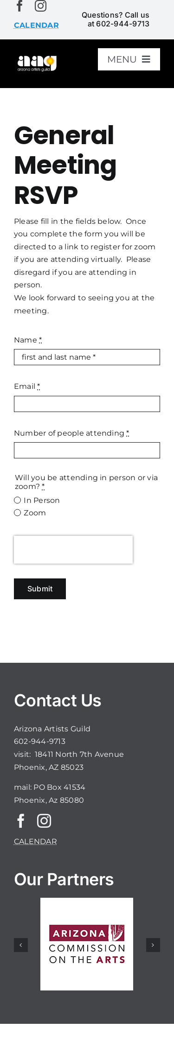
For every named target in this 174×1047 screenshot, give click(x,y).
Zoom (35, 512)
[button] (21, 945)
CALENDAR (35, 841)
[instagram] (40, 6)
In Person (42, 500)
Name (28, 340)
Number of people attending (71, 433)
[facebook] (20, 6)
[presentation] (73, 550)
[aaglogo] (36, 58)
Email (27, 386)
